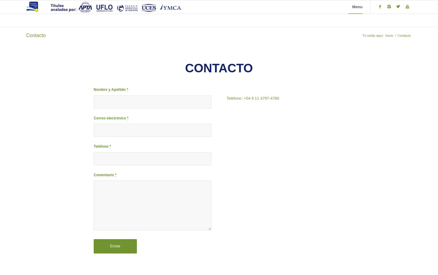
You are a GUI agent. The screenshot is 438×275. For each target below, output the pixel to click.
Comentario (105, 175)
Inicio (389, 35)
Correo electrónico (111, 118)
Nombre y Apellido (111, 90)
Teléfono (102, 146)
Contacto (36, 35)
